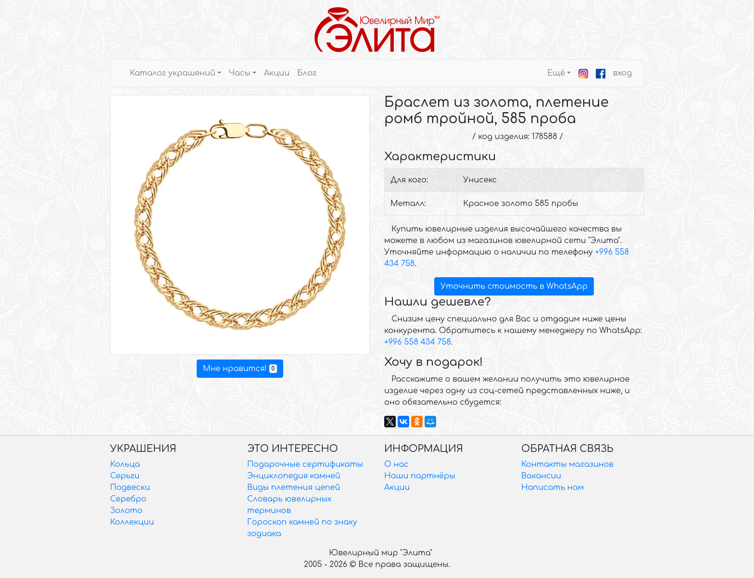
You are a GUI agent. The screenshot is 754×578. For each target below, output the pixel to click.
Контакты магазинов (567, 464)
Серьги (124, 476)
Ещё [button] (556, 73)
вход (622, 73)
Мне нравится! (240, 368)
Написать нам (552, 487)
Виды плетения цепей (293, 487)
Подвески (130, 487)
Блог (306, 73)
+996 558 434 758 (417, 342)
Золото (126, 510)
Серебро (128, 499)
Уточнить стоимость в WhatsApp (514, 286)
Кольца (125, 464)
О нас (396, 464)
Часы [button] (240, 73)
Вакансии (541, 476)
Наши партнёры (419, 476)
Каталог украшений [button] (172, 73)
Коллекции (132, 522)
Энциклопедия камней (293, 476)
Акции (276, 73)
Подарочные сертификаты (305, 464)
